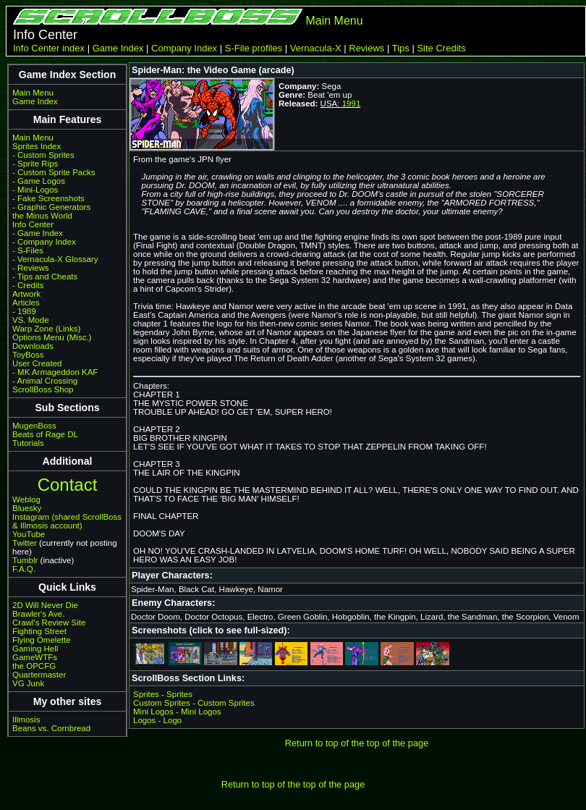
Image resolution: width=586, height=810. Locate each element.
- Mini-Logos (35, 189)
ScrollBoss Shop (43, 389)
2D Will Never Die (45, 605)
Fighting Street (39, 631)
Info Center (33, 224)
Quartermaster (39, 674)
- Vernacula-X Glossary (55, 259)
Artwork (26, 294)
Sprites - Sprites (162, 694)
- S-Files (27, 250)
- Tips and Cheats (44, 276)
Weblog (26, 499)
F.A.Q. (23, 569)
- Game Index (37, 233)
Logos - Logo (157, 720)
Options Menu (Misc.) (51, 337)
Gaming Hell (35, 648)
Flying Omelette (41, 640)
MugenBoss (34, 425)
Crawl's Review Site (48, 622)
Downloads (33, 346)
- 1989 (24, 311)
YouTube (28, 534)
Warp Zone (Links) (46, 328)
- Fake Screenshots (48, 198)
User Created (36, 363)
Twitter (24, 543)
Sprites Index (36, 146)
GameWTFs (34, 657)
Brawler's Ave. (38, 613)
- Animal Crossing (44, 380)
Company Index (184, 48)
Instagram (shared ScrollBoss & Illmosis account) (67, 521)
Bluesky (26, 508)
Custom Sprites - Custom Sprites (194, 703)
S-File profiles (253, 48)
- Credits (28, 285)
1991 (351, 103)
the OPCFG (34, 666)
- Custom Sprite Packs (53, 172)
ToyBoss (28, 354)
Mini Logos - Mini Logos (177, 711)
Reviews (366, 48)
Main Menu (333, 20)
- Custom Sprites (43, 155)
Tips (400, 48)
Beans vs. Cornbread (51, 728)
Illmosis (26, 719)
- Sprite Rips (35, 163)
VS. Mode (30, 320)
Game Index (118, 48)
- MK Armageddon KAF (55, 372)
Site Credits (441, 48)
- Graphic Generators (51, 207)
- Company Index (44, 241)
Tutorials (28, 443)
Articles (26, 302)
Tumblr (25, 560)
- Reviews (30, 267)
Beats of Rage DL (45, 434)
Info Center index (49, 48)
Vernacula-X (315, 48)
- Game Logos (38, 181)
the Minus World (42, 215)
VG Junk (28, 683)
